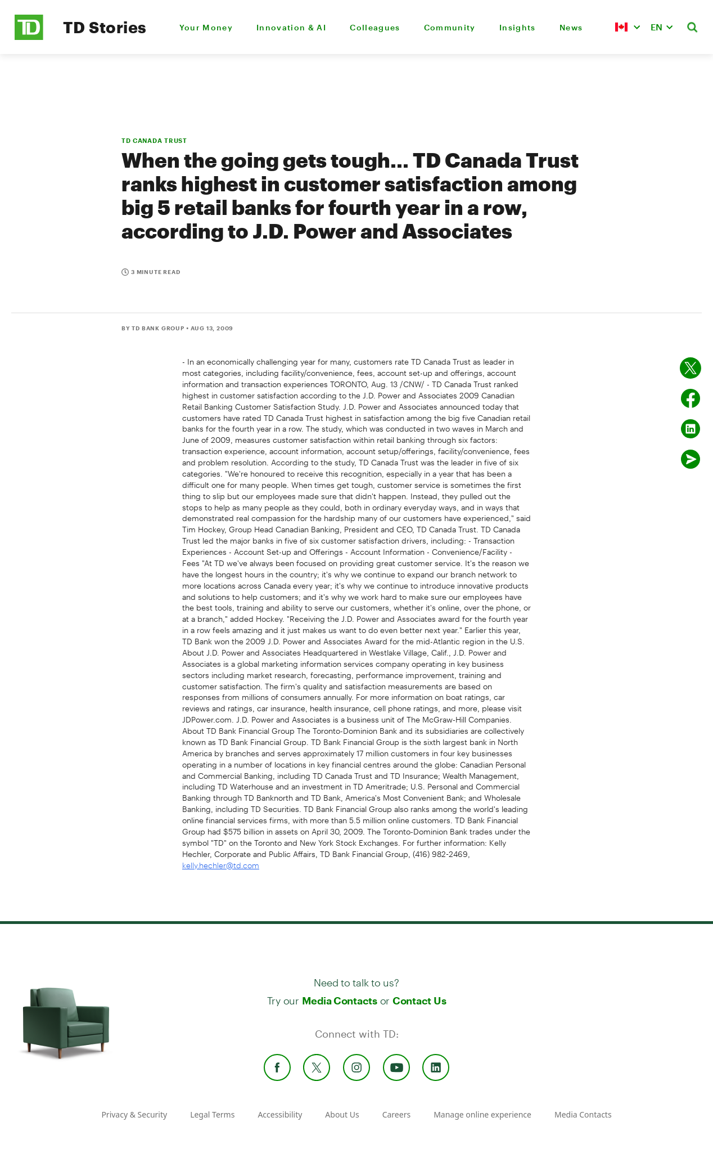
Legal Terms (212, 1114)
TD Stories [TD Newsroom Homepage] (105, 27)
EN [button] (656, 26)
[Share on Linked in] (690, 429)
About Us (342, 1114)
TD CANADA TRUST (154, 140)
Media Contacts (339, 1000)
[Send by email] (690, 459)
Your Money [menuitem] (206, 27)
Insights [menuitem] (517, 27)
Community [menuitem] (450, 27)
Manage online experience (482, 1114)
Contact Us (419, 1000)
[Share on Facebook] (690, 398)
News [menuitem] (571, 27)
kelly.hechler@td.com (220, 865)
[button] (627, 27)
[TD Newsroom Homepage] (29, 37)
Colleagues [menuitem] (375, 27)
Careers (396, 1114)
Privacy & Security (134, 1114)
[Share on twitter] (690, 368)
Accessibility (280, 1114)
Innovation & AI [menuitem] (291, 27)
